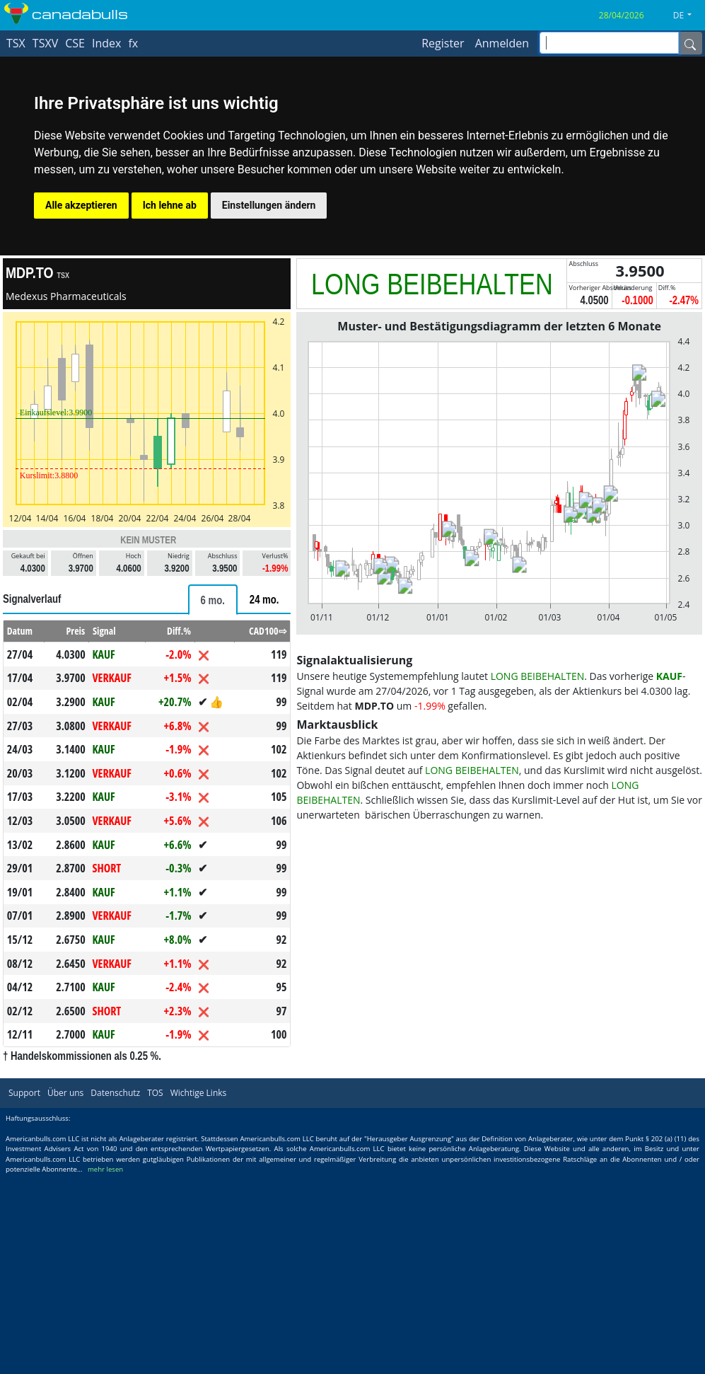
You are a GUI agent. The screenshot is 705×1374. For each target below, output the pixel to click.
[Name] (690, 43)
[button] (687, 16)
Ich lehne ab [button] (170, 205)
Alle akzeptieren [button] (81, 205)
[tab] (213, 599)
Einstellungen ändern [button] (269, 205)
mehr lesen (105, 1169)
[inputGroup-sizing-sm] (609, 43)
